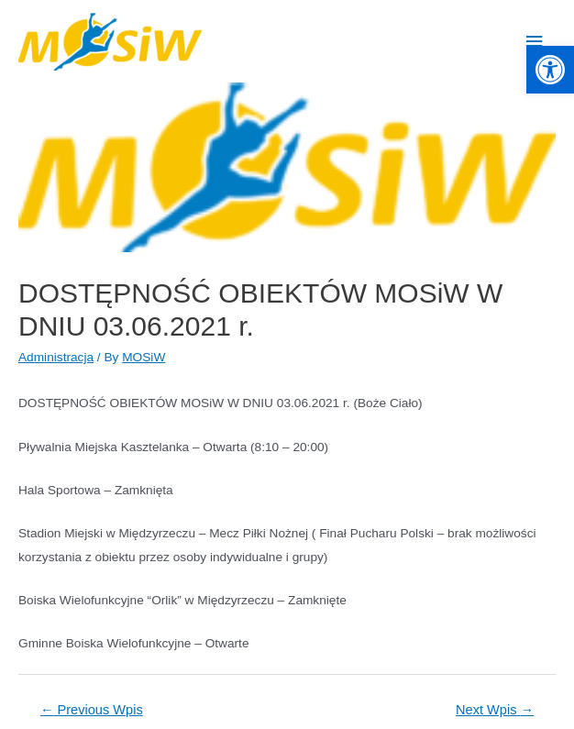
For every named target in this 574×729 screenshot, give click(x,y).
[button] (550, 70)
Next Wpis (495, 709)
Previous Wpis (91, 709)
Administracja (56, 357)
